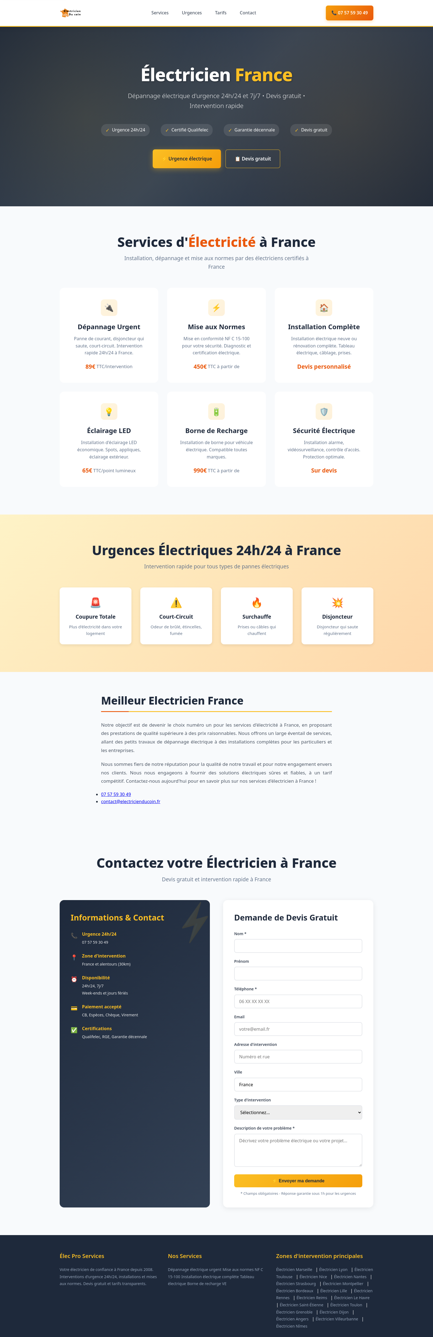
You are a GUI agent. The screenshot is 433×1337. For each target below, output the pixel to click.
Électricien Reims (312, 1297)
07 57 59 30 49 (116, 794)
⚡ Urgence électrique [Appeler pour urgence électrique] (187, 158)
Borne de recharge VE (206, 1283)
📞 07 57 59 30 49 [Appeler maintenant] (349, 13)
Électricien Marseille (294, 1269)
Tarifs (220, 13)
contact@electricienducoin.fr (130, 801)
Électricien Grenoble (294, 1312)
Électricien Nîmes (291, 1326)
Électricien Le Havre (352, 1297)
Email (239, 1016)
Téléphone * (245, 988)
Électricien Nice (313, 1276)
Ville (238, 1072)
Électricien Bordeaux (294, 1290)
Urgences (192, 13)
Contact (248, 13)
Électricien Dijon (334, 1312)
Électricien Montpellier (343, 1283)
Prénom (241, 961)
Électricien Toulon (346, 1304)
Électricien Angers (292, 1319)
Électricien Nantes (350, 1276)
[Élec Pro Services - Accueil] (71, 13)
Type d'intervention (252, 1100)
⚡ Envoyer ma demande (298, 1180)
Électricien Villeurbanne (337, 1319)
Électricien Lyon (333, 1269)
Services (159, 13)
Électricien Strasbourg (296, 1283)
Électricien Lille (333, 1290)
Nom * (240, 933)
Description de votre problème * (264, 1128)
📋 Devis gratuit (253, 158)
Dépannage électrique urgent (194, 1269)
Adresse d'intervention (255, 1044)
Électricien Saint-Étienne (301, 1304)
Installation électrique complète (210, 1276)
